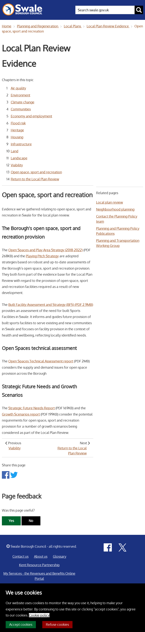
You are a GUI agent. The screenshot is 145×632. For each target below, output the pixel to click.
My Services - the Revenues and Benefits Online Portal (39, 576)
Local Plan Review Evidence (108, 26)
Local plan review (109, 202)
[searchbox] (105, 10)
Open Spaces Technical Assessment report (40, 361)
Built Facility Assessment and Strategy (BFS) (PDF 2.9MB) (50, 304)
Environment (20, 95)
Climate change (22, 102)
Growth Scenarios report (21, 414)
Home (6, 26)
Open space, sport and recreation (36, 172)
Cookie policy (39, 615)
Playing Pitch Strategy (42, 256)
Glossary (59, 556)
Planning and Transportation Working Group (117, 243)
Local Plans (73, 26)
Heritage (17, 130)
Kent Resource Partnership (39, 565)
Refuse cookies (57, 624)
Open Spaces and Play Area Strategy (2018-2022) (45, 250)
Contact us (20, 556)
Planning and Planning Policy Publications (117, 231)
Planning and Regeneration (38, 26)
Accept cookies (20, 624)
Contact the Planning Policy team (116, 218)
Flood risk (18, 123)
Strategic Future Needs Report (31, 408)
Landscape (19, 158)
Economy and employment (31, 116)
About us (40, 556)
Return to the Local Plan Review (35, 179)
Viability (17, 165)
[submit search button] (139, 10)
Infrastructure (21, 144)
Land (14, 151)
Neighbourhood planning (115, 209)
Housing (17, 137)
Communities (21, 109)
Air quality (18, 88)
